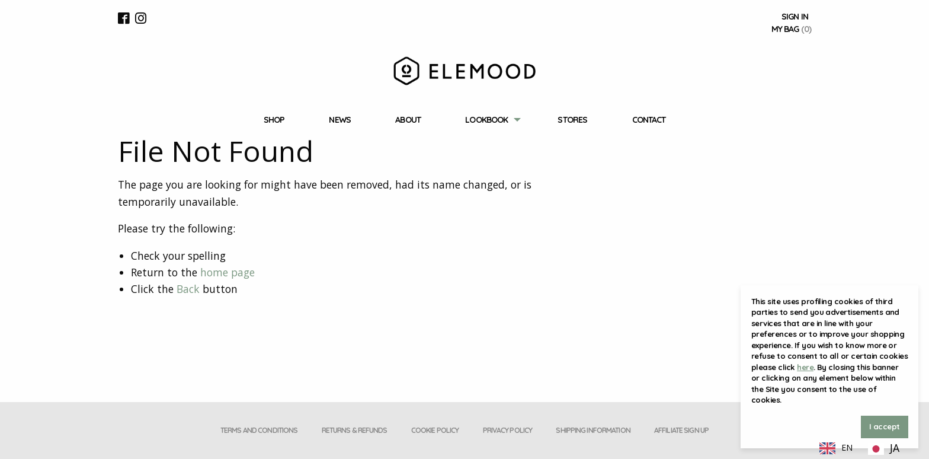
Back (188, 289)
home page (227, 272)
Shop (274, 119)
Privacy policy (508, 430)
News (339, 119)
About (408, 119)
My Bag (791, 29)
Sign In (794, 16)
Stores (572, 119)
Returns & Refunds (354, 430)
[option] (883, 449)
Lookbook (486, 119)
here (805, 367)
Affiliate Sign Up (681, 430)
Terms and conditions (258, 430)
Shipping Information (593, 430)
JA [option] (894, 448)
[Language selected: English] (860, 447)
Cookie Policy (435, 430)
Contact (649, 119)
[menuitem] (274, 120)
